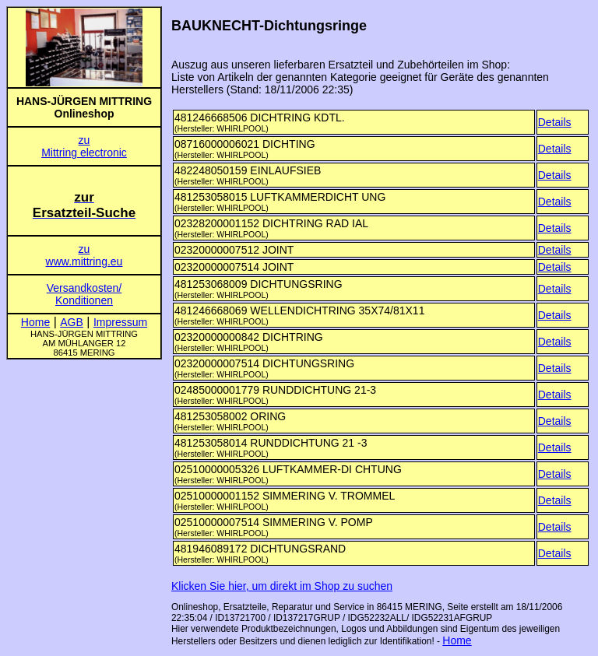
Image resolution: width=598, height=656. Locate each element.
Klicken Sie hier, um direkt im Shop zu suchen (281, 586)
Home (456, 640)
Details (555, 122)
